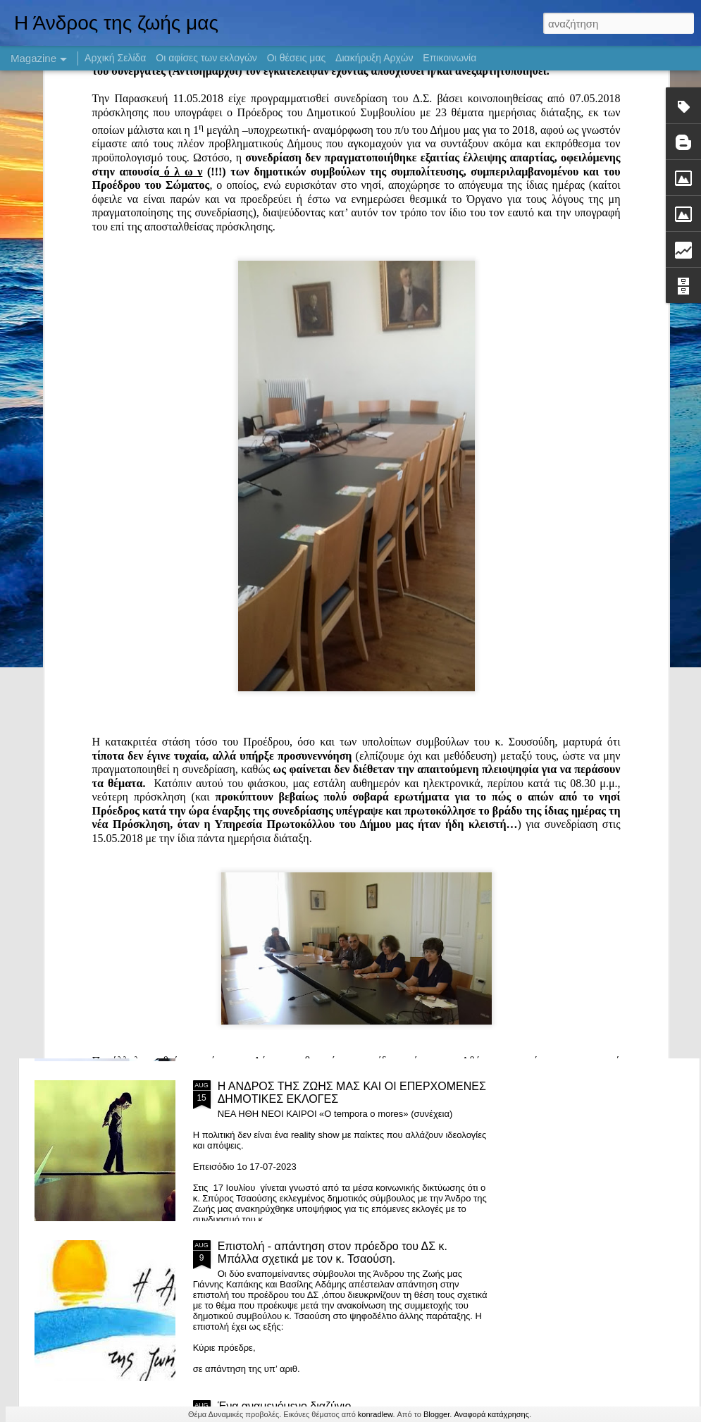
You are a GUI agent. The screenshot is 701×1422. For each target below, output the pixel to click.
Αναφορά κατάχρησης (491, 1414)
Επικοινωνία (449, 57)
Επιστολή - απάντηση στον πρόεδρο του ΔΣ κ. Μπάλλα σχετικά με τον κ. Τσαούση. (332, 1252)
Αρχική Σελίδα (115, 57)
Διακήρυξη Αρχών (374, 57)
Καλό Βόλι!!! (248, 606)
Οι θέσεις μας (296, 57)
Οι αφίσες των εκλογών (206, 57)
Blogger (436, 1414)
